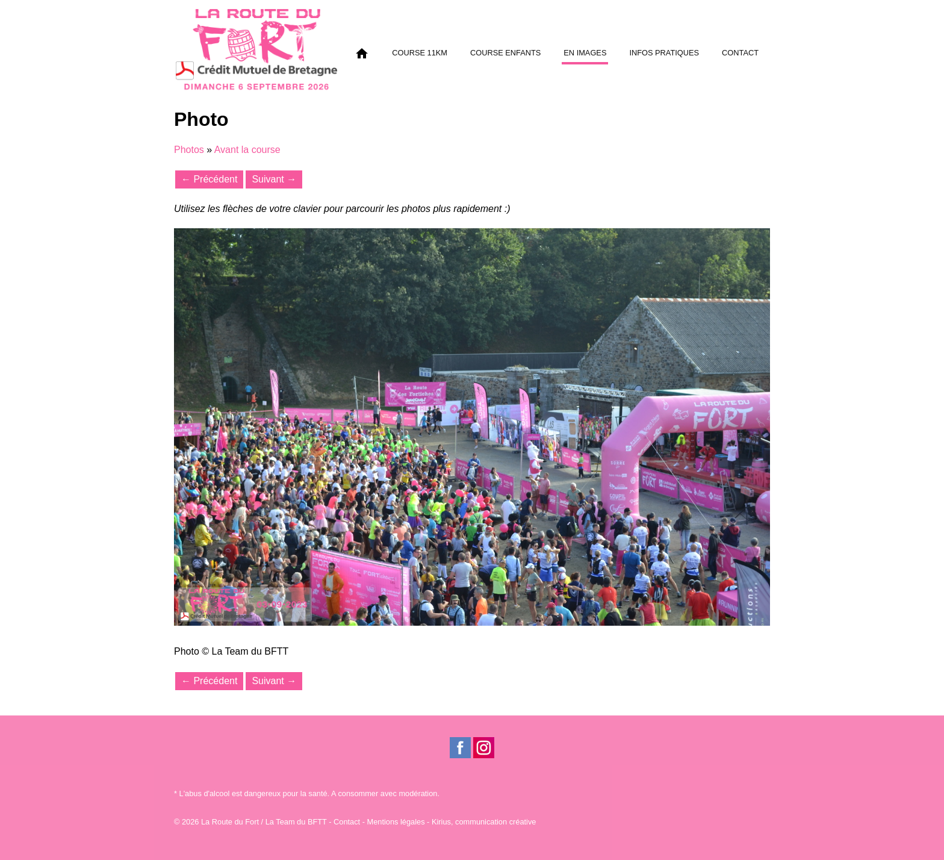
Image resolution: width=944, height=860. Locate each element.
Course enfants (505, 52)
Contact (740, 52)
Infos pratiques (664, 52)
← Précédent (209, 179)
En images (585, 52)
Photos (189, 150)
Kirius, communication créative (484, 821)
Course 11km (419, 52)
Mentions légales (396, 821)
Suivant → (274, 179)
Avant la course (247, 150)
